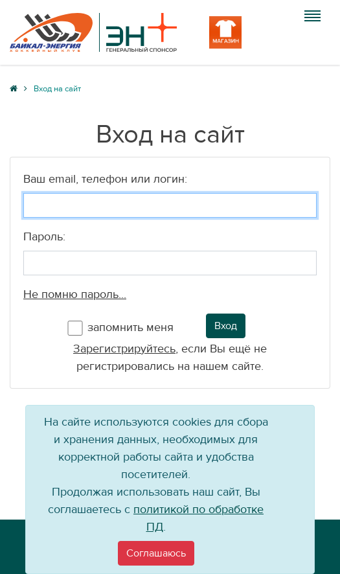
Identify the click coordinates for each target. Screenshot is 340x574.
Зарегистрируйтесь (124, 348)
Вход (225, 325)
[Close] (156, 553)
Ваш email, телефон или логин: (105, 179)
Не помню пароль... (74, 294)
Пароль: (44, 236)
